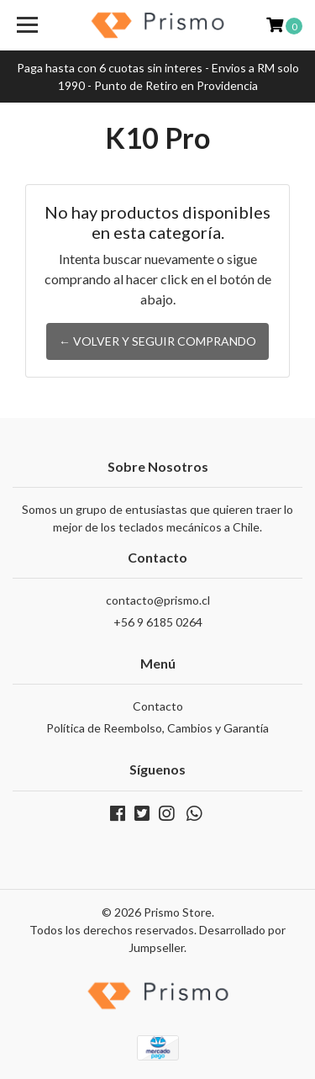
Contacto (158, 706)
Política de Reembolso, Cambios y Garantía (157, 728)
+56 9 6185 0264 (157, 622)
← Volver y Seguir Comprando (157, 341)
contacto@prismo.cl (158, 600)
